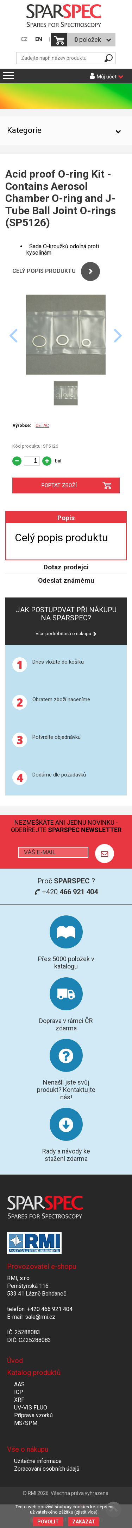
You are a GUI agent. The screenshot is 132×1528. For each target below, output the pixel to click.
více (92, 1512)
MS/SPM (25, 1423)
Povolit (48, 1521)
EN (38, 38)
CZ (23, 38)
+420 (66, 892)
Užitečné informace (38, 1461)
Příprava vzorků (33, 1415)
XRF (19, 1399)
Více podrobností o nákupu (63, 633)
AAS (19, 1384)
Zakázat (83, 1521)
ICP (18, 1392)
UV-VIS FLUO (30, 1407)
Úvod (15, 1360)
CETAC (42, 425)
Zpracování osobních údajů (47, 1468)
